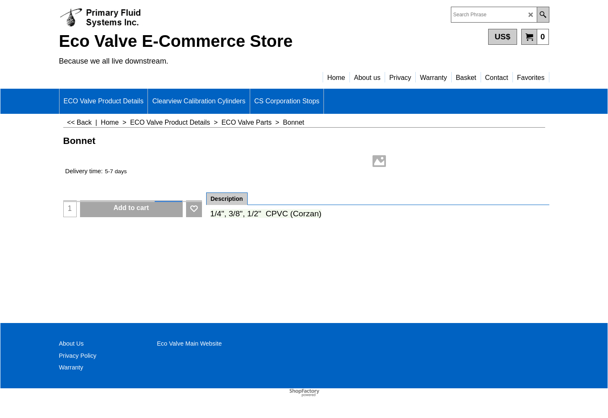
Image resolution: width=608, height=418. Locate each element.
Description (227, 198)
